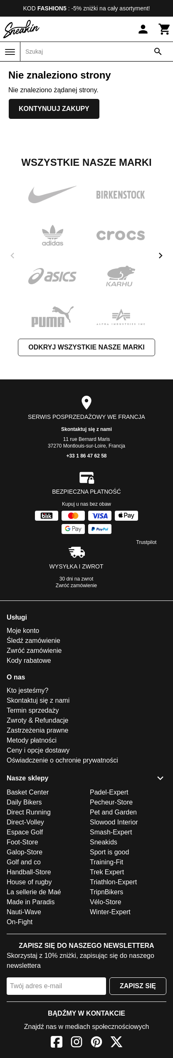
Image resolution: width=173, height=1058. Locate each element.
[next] (160, 255)
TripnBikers (106, 892)
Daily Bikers (24, 802)
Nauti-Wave (24, 911)
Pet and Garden (113, 812)
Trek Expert (107, 872)
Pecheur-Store (111, 802)
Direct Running (29, 812)
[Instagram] (76, 1043)
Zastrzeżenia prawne (38, 730)
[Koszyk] (164, 29)
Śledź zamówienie (33, 640)
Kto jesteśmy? (27, 690)
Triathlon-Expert (113, 882)
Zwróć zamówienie (76, 585)
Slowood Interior (114, 822)
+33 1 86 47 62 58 (86, 456)
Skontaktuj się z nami (86, 429)
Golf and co (24, 862)
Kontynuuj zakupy (54, 108)
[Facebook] (56, 1043)
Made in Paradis (31, 901)
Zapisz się (138, 985)
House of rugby (29, 882)
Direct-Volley (25, 822)
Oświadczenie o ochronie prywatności (62, 760)
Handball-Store (29, 872)
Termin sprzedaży (33, 710)
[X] (116, 1043)
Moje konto (23, 630)
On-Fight (19, 921)
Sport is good (109, 852)
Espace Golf (25, 832)
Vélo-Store (105, 901)
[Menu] (10, 52)
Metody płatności (32, 740)
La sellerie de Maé (34, 892)
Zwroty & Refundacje (38, 720)
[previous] (12, 255)
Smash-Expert (111, 832)
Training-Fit (106, 862)
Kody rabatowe (29, 660)
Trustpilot (146, 542)
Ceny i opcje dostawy (38, 750)
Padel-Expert (109, 792)
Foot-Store (22, 842)
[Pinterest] (96, 1043)
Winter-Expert (110, 911)
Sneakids (103, 842)
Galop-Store (24, 852)
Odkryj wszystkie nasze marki (86, 347)
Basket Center (28, 792)
